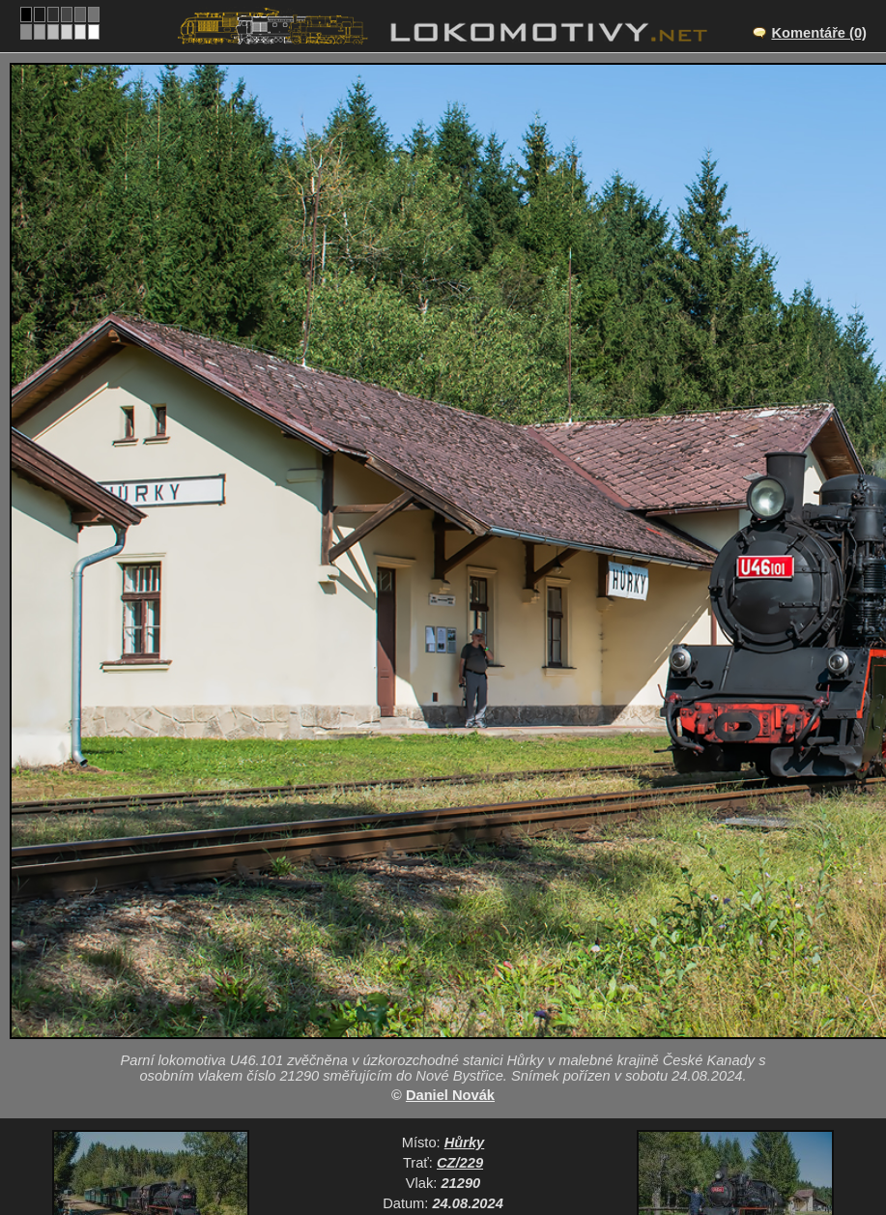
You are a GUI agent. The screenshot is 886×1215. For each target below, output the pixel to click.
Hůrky (464, 1142)
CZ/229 (460, 1163)
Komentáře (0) (819, 33)
